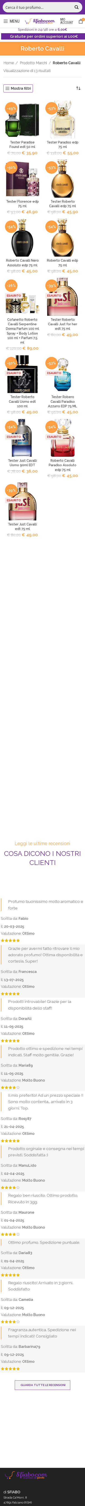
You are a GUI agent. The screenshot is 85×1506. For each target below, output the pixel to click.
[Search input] (37, 7)
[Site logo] (40, 21)
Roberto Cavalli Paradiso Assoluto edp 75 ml (62, 465)
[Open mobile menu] (11, 21)
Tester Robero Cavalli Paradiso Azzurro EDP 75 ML (62, 401)
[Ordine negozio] (78, 88)
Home (8, 63)
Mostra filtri (21, 88)
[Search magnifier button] (77, 7)
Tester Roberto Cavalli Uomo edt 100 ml (22, 401)
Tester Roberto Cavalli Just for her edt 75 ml (62, 324)
